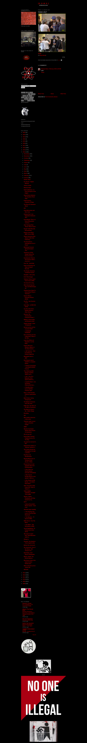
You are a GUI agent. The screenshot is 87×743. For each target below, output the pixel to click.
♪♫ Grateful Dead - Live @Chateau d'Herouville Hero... (30, 383)
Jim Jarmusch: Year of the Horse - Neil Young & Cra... (29, 549)
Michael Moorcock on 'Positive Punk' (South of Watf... (29, 460)
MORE (39, 53)
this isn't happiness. (27, 618)
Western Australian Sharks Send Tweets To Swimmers (29, 430)
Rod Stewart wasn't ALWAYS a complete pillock (29, 362)
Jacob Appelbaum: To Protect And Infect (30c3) (29, 530)
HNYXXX (26, 569)
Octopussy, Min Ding (27, 620)
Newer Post (41, 93)
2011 (24, 577)
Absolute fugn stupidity (30, 509)
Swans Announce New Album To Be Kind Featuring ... (29, 238)
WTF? (25, 502)
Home (52, 93)
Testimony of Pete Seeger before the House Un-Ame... (29, 254)
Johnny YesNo (27, 185)
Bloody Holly (44, 68)
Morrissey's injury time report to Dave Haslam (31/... (30, 562)
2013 (24, 572)
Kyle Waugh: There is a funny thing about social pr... (30, 221)
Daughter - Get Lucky (29, 274)
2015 (24, 149)
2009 (24, 581)
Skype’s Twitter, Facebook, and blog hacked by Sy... (29, 498)
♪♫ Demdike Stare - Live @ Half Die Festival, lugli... (29, 389)
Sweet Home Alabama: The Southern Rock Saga (29, 197)
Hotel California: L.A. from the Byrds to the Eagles (30, 191)
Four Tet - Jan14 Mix (29, 263)
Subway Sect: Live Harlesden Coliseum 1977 (29, 216)
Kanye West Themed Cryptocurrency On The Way (29, 438)
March (26, 173)
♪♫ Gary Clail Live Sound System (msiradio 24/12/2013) (30, 471)
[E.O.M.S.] (43, 3)
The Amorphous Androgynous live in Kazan (29, 243)
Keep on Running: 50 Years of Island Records (29, 267)
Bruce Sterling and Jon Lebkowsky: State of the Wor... (30, 336)
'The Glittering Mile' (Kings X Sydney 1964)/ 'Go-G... (29, 372)
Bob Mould (43, 55)
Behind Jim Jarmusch (29, 545)
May (25, 169)
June (25, 166)
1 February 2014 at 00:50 (54, 68)
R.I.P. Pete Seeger (28, 276)
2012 (24, 575)
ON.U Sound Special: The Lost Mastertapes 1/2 (30, 286)
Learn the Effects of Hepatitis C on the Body (29, 342)
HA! (25, 208)
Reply (42, 72)
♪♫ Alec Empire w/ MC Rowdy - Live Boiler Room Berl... (29, 482)
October (26, 158)
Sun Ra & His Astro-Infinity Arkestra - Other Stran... (29, 310)
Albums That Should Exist (27, 610)
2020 (24, 139)
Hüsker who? (42, 12)
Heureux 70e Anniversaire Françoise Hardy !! (29, 316)
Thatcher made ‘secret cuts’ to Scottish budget (29, 423)
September (27, 160)
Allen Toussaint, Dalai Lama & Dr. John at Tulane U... (29, 487)
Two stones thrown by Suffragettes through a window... (30, 451)
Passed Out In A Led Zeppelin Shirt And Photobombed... (29, 465)
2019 (24, 141)
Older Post (63, 93)
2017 (24, 145)
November (27, 156)
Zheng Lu (26, 539)
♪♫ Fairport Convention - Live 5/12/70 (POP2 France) (30, 367)
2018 (24, 143)
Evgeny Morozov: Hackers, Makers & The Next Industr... (29, 347)
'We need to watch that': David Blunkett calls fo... (29, 535)
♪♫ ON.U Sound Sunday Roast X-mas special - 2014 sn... (30, 476)
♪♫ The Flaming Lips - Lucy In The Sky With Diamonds (30, 513)
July (25, 164)
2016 (24, 147)
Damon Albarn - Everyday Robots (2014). (29, 297)
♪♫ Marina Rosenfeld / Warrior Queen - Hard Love (30, 506)
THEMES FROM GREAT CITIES (28, 629)
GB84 (25, 426)
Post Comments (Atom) (51, 96)
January (26, 177)
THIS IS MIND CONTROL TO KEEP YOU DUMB (29, 493)
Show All (34, 634)
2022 (24, 134)
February (26, 175)
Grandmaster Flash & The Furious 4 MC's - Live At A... (29, 259)
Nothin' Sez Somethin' (28, 623)
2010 (24, 579)
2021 (24, 136)
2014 (24, 152)
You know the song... (29, 282)
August (26, 162)
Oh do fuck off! (28, 434)
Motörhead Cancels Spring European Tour (29, 249)
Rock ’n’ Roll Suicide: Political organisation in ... (30, 394)
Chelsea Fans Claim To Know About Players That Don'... (30, 292)
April (25, 171)
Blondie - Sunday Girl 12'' (28, 631)
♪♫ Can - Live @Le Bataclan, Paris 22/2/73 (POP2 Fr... (29, 378)
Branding (26, 413)
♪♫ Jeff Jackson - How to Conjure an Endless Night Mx (29, 352)
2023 (24, 132)
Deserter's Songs (26, 603)
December (27, 153)
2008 (24, 583)
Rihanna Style (27, 187)
